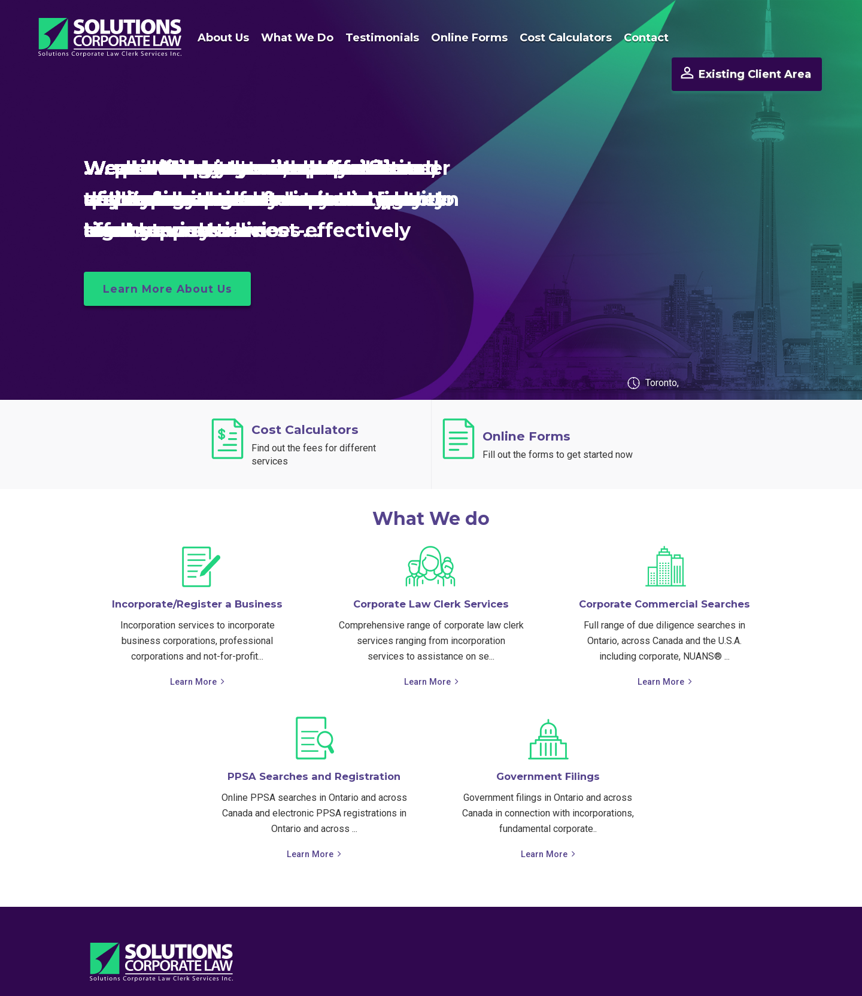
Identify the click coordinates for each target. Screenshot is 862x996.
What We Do (290, 37)
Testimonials (375, 37)
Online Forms (462, 37)
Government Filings (547, 753)
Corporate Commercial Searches (664, 580)
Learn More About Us (170, 265)
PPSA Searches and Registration (313, 753)
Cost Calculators (558, 37)
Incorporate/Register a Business (197, 580)
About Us (216, 37)
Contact (639, 37)
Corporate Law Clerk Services (431, 580)
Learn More (193, 658)
